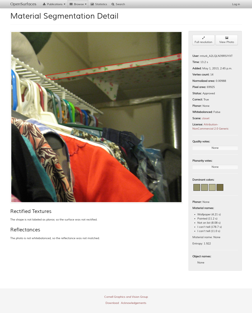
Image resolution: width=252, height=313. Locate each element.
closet (205, 118)
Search (118, 4)
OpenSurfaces (23, 4)
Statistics (98, 4)
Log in (236, 4)
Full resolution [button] (203, 40)
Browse (78, 4)
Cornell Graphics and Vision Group (126, 297)
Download (112, 303)
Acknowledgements (133, 303)
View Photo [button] (226, 40)
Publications (53, 4)
